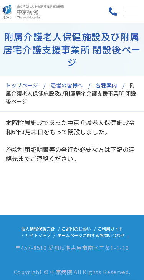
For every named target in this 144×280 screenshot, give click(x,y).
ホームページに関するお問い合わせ (91, 235)
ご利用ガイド (110, 229)
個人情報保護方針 (38, 229)
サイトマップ (38, 235)
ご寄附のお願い (76, 229)
